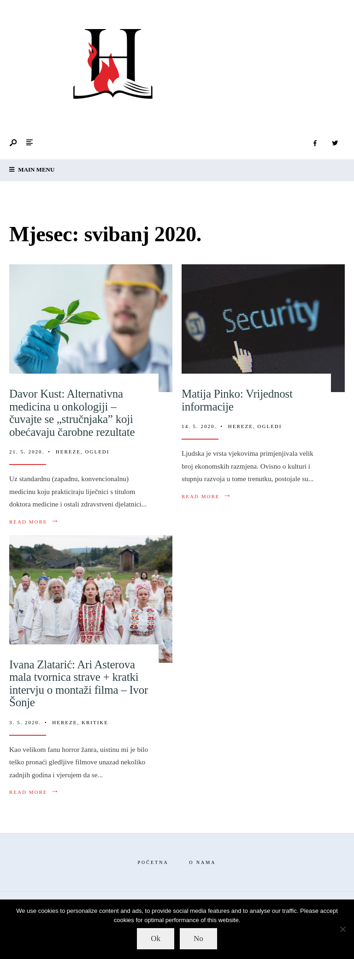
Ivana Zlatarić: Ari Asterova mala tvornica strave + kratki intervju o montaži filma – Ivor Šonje (78, 683)
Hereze (68, 451)
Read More (34, 521)
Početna (153, 862)
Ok (155, 938)
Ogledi (97, 451)
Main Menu (31, 169)
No (198, 938)
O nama (202, 862)
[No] (342, 929)
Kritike (95, 722)
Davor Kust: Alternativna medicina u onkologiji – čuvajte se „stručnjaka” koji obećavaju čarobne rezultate (72, 412)
